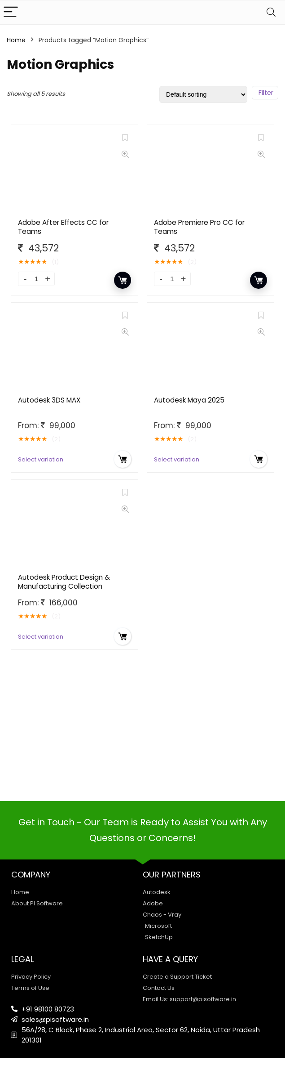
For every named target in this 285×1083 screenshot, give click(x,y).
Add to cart (122, 280)
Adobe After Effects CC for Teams (63, 227)
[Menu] (11, 12)
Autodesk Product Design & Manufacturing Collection (64, 582)
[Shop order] (203, 94)
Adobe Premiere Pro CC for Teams (199, 227)
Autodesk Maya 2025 (189, 400)
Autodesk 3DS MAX (49, 400)
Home (16, 40)
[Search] (271, 12)
